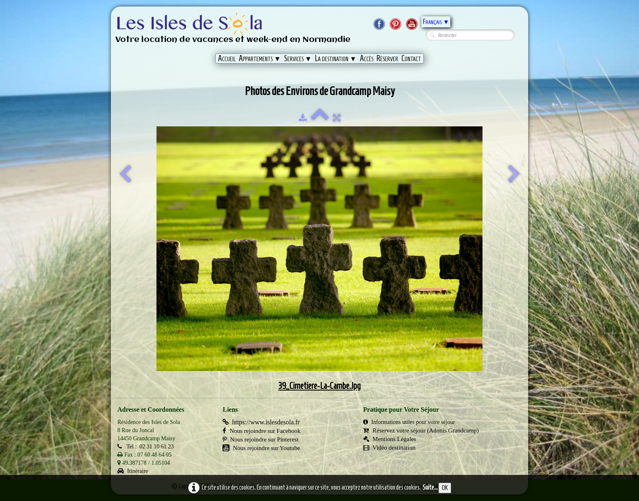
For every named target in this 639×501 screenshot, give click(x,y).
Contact (411, 58)
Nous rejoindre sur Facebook (261, 431)
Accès (366, 58)
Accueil (227, 58)
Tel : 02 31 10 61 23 (145, 447)
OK (445, 487)
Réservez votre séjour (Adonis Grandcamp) (421, 430)
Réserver (387, 58)
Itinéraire (132, 471)
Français (436, 22)
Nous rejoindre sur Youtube (261, 448)
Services (298, 58)
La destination (336, 58)
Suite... (430, 487)
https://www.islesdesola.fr (261, 422)
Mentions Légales (389, 439)
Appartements (260, 58)
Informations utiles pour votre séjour (409, 422)
